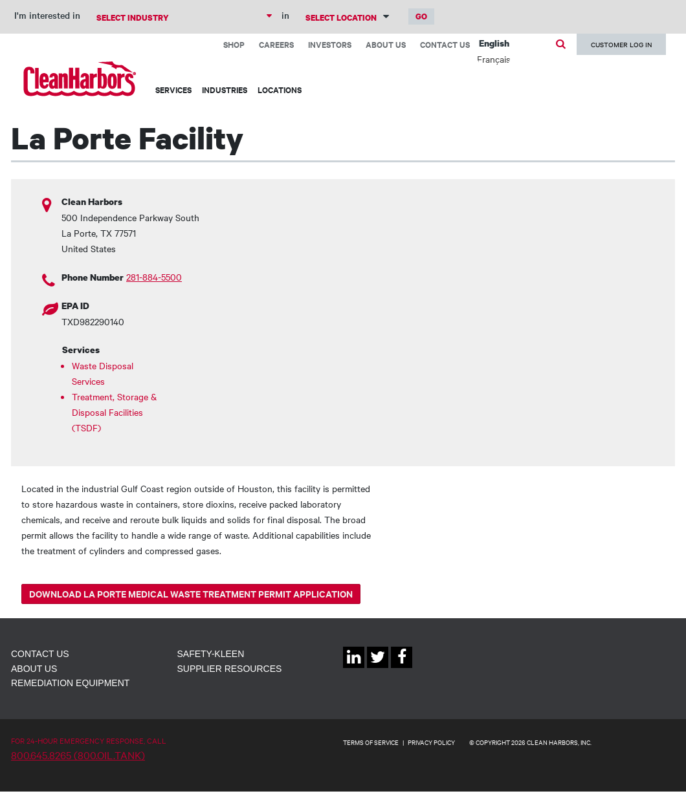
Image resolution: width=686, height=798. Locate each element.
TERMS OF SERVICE (371, 742)
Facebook (401, 667)
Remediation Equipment (70, 683)
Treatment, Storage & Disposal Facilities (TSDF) (114, 412)
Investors (329, 44)
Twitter (377, 667)
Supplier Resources (229, 668)
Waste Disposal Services (102, 373)
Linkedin (353, 667)
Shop (234, 44)
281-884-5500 (154, 276)
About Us (386, 44)
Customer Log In (621, 44)
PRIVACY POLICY (431, 742)
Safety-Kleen (211, 654)
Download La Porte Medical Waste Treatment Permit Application (191, 593)
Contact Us (445, 44)
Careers (276, 44)
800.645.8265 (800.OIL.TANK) (78, 755)
